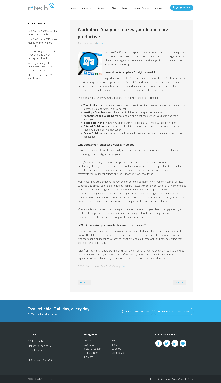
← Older (84, 282)
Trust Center (91, 352)
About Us (86, 8)
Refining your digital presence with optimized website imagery (41, 66)
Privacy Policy (171, 378)
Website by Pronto (185, 378)
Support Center (141, 8)
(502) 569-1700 (181, 7)
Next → (180, 282)
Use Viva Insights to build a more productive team (42, 32)
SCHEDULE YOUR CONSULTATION (171, 310)
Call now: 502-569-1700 (129, 310)
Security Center (92, 348)
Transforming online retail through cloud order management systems (41, 54)
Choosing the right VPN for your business (42, 76)
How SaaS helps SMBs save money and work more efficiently (42, 42)
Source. (124, 265)
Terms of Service (157, 378)
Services (102, 8)
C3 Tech (100, 43)
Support (116, 348)
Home (73, 8)
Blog (124, 8)
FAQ (114, 8)
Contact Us (160, 8)
